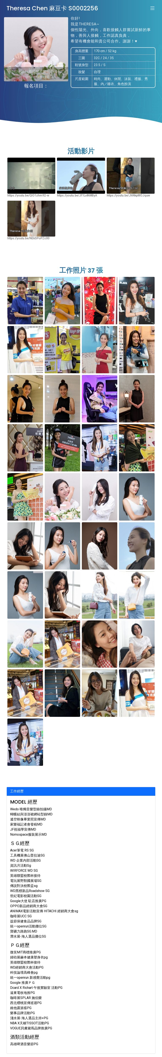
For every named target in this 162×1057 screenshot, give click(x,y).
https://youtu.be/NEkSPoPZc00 (28, 238)
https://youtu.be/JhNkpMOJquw (128, 195)
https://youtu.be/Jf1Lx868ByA (77, 195)
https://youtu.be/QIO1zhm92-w (28, 195)
